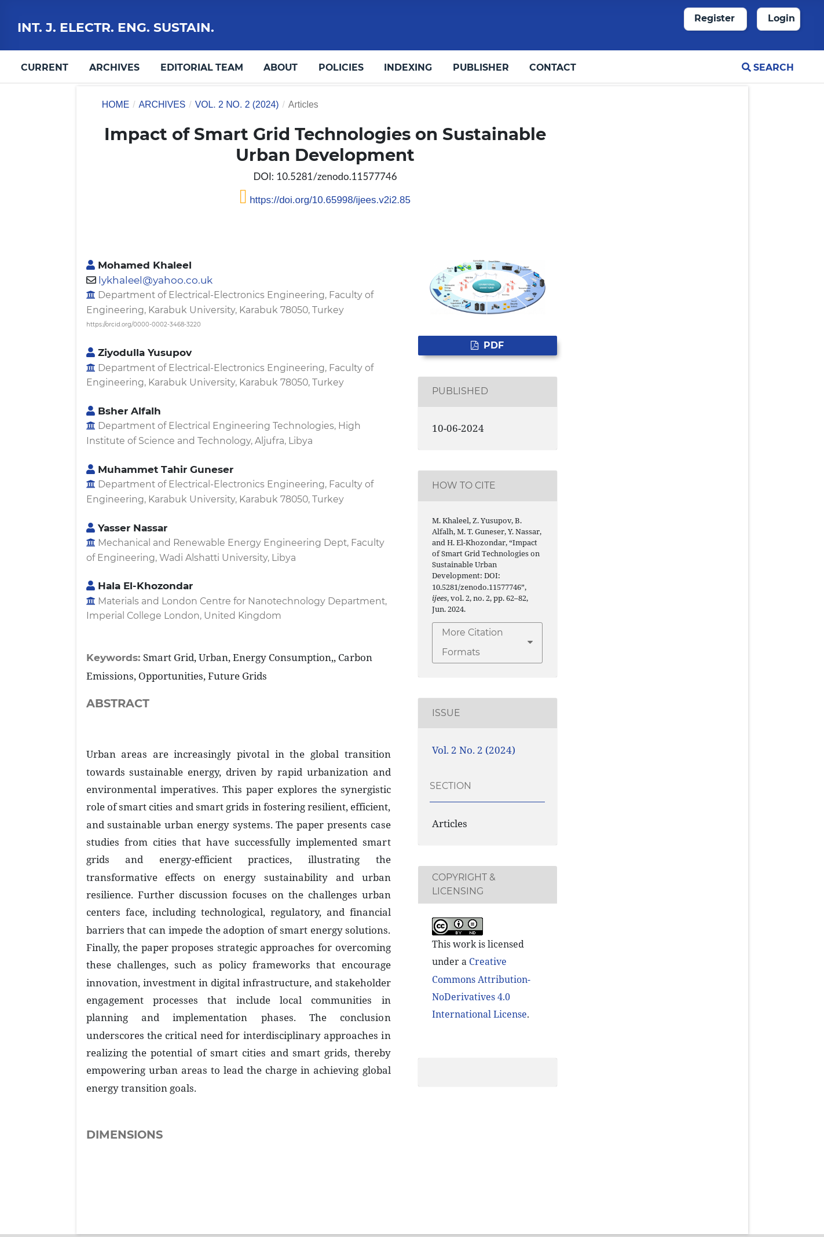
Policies (341, 67)
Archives (114, 67)
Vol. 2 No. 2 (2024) (237, 104)
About (280, 67)
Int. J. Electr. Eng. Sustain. (115, 27)
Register (714, 18)
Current (44, 67)
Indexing (408, 67)
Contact (552, 67)
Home (115, 104)
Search (768, 67)
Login (781, 18)
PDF (492, 345)
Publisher (481, 67)
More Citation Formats (472, 642)
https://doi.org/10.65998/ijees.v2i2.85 (329, 199)
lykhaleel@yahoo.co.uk (155, 280)
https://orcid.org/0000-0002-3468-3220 (143, 324)
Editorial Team (201, 67)
